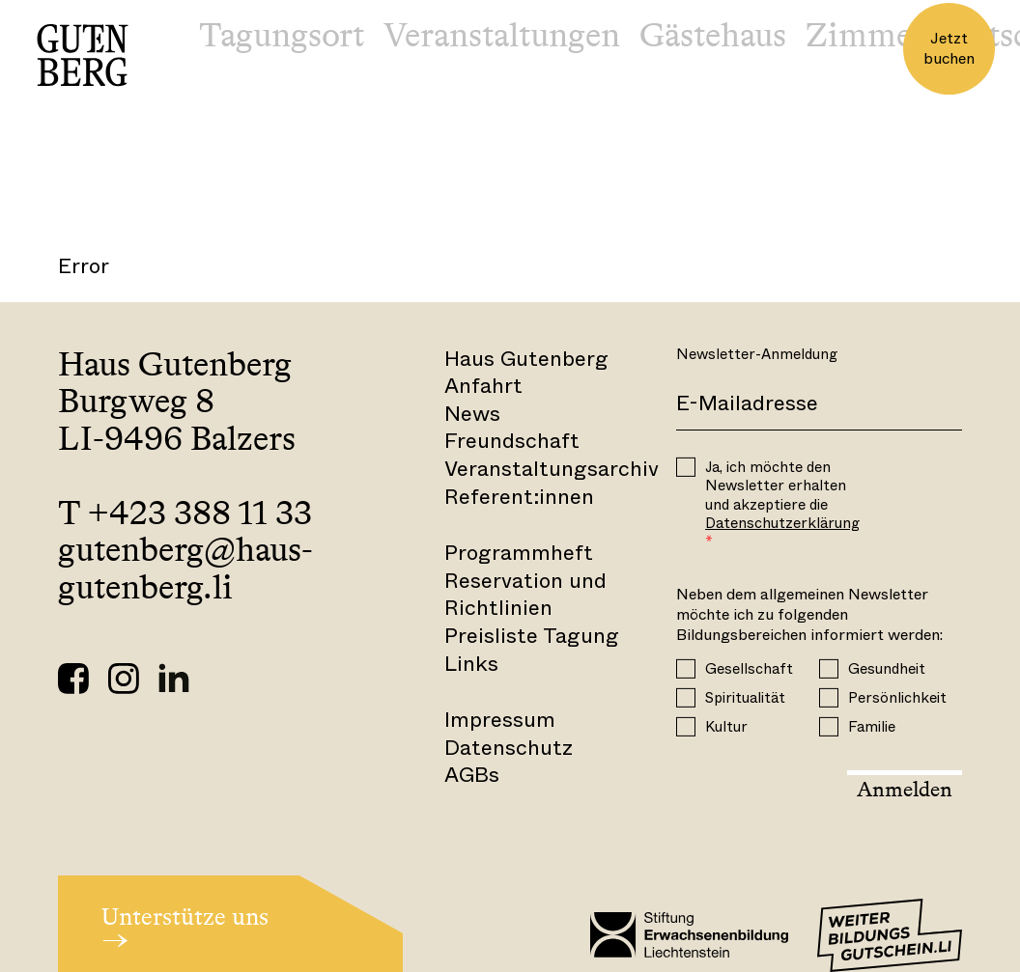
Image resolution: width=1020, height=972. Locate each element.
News (472, 414)
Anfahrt (483, 386)
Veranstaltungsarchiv (551, 469)
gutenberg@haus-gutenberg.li (185, 568)
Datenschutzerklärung (782, 523)
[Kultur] (685, 726)
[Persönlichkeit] (828, 697)
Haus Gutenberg (526, 359)
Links (471, 664)
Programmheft (518, 553)
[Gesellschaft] (685, 668)
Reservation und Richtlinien (525, 595)
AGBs (471, 775)
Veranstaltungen (501, 34)
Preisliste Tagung (531, 636)
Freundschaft (512, 441)
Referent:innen (519, 497)
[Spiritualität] (685, 697)
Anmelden (904, 789)
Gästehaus (712, 34)
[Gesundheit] (828, 668)
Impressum (499, 720)
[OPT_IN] (685, 467)
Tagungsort (281, 34)
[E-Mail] (819, 404)
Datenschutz (508, 748)
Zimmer (865, 34)
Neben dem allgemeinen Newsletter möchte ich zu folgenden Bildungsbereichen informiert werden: (809, 615)
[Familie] (828, 726)
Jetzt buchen (949, 48)
